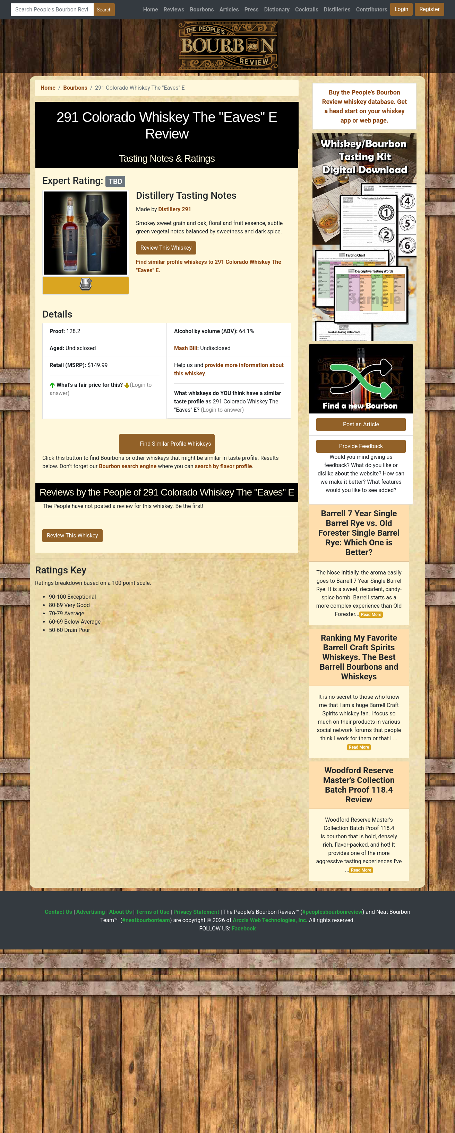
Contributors (371, 9)
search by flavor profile (223, 660)
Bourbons (202, 9)
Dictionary (277, 9)
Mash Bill (185, 445)
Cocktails (306, 9)
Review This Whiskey (166, 344)
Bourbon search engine (127, 660)
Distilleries (337, 9)
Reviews (174, 9)
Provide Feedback (361, 629)
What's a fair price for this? (90, 482)
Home (150, 9)
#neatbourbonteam (146, 1103)
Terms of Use (152, 1095)
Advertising (90, 1095)
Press (251, 9)
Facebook (244, 1112)
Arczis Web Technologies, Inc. (270, 1103)
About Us (120, 1095)
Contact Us (58, 1095)
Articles (229, 9)
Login (401, 9)
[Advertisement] (227, 121)
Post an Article (361, 608)
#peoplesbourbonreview (332, 1095)
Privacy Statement (196, 1095)
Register (429, 9)
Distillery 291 (174, 306)
